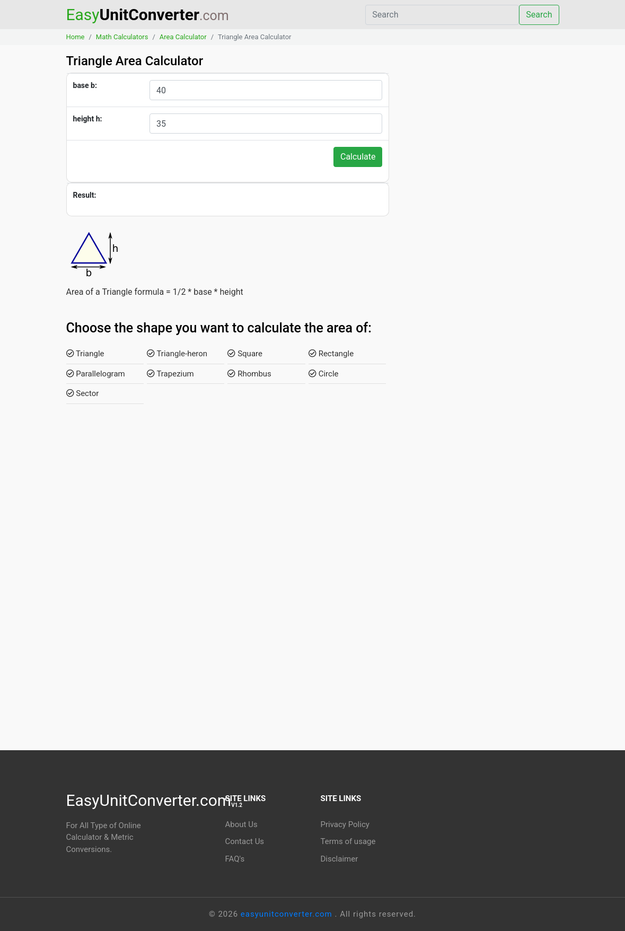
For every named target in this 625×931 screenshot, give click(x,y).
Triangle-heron (177, 353)
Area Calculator (183, 37)
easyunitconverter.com (288, 914)
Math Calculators (122, 37)
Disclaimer (339, 859)
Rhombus (249, 374)
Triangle (85, 353)
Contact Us (245, 841)
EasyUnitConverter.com (154, 800)
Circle (324, 374)
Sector (82, 393)
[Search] (442, 15)
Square (244, 353)
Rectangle (331, 353)
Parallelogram (95, 374)
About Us (241, 824)
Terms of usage (348, 841)
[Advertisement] (482, 238)
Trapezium (170, 374)
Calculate (358, 157)
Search (539, 15)
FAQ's (235, 859)
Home (75, 37)
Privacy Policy (345, 824)
